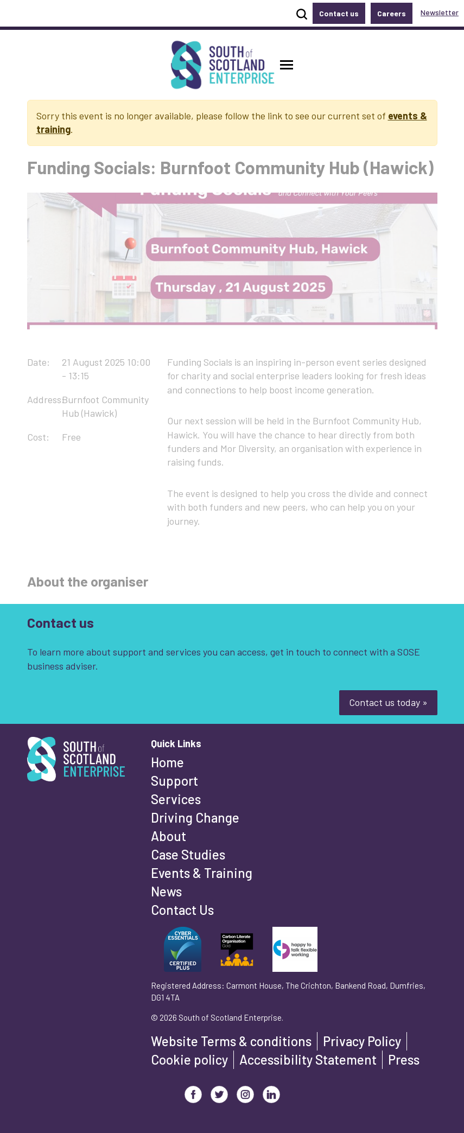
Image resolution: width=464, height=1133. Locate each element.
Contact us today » (388, 702)
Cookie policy (189, 1059)
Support (174, 780)
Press (403, 1059)
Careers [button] (391, 13)
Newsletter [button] (440, 12)
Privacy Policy (362, 1041)
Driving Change (195, 817)
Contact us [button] (339, 13)
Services (176, 799)
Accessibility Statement (308, 1059)
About (168, 836)
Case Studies (188, 854)
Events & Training (201, 873)
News (166, 891)
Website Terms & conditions (231, 1041)
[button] (286, 64)
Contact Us (182, 910)
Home (167, 762)
